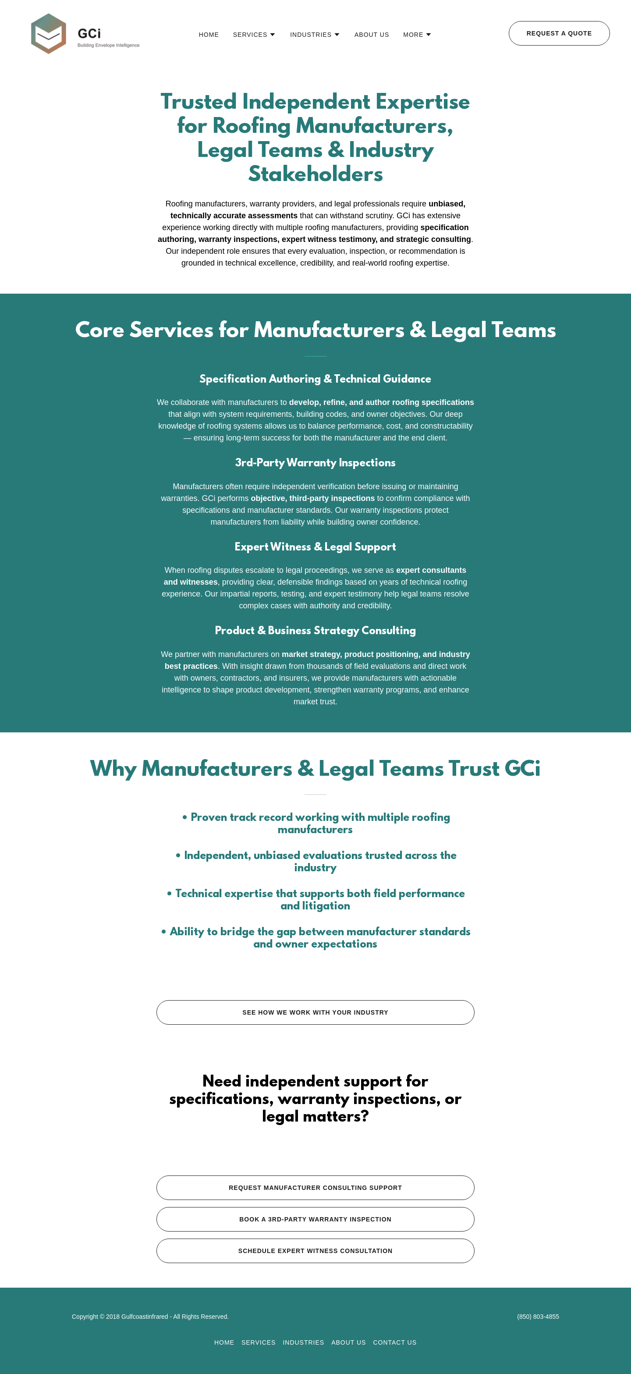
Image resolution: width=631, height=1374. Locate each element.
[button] (255, 34)
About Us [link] (371, 34)
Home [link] (209, 34)
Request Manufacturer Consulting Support (315, 1187)
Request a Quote (559, 33)
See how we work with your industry (315, 1012)
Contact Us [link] (395, 1342)
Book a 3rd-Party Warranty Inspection (315, 1219)
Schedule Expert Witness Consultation (315, 1250)
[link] (85, 32)
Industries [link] (303, 1342)
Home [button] (224, 1342)
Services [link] (258, 1342)
